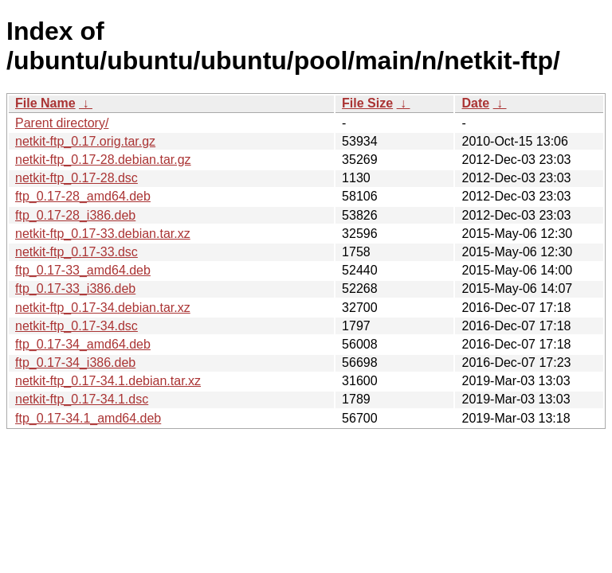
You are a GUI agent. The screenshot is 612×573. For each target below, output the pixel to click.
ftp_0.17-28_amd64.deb (83, 196)
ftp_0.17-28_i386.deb (75, 215)
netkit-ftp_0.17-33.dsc (76, 252)
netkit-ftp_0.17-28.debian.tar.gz (103, 159)
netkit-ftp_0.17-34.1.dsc (81, 399)
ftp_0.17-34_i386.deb (75, 362)
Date (475, 103)
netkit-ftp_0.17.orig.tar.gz (85, 141)
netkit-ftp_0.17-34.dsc (76, 326)
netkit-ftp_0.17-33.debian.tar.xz (102, 233)
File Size (367, 103)
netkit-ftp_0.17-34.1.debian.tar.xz (108, 381)
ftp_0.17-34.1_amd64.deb (88, 418)
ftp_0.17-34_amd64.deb (83, 344)
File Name (45, 103)
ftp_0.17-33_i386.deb (75, 288)
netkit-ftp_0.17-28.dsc (76, 178)
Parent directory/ (61, 123)
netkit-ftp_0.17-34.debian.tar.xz (102, 307)
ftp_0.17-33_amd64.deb (83, 270)
